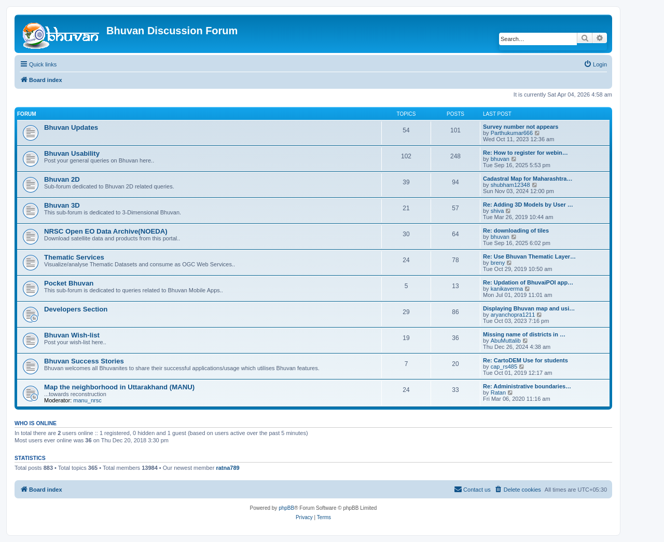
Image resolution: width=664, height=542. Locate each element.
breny (498, 263)
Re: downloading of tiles (516, 230)
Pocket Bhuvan (68, 283)
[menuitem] (595, 64)
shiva (497, 211)
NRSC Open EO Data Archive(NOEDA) (106, 231)
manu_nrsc (87, 400)
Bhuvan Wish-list (72, 335)
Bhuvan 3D (62, 205)
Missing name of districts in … (524, 334)
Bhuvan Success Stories (84, 361)
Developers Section (75, 309)
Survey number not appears (521, 127)
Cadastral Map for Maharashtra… (527, 178)
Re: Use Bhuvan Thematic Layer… (529, 256)
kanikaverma (507, 289)
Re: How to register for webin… (525, 153)
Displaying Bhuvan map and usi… (529, 308)
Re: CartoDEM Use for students (525, 360)
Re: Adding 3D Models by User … (528, 204)
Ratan (498, 392)
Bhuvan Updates (71, 127)
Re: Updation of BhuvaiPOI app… (528, 282)
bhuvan (500, 159)
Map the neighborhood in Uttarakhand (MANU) (119, 387)
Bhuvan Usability (72, 153)
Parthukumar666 (512, 133)
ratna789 (227, 468)
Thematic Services (74, 257)
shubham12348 (510, 185)
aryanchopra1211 (513, 314)
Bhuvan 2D (62, 179)
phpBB (286, 508)
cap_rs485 (504, 366)
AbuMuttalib (506, 340)
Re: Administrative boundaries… (527, 386)
